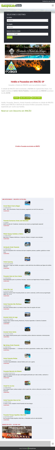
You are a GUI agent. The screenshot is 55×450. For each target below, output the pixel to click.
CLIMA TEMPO (36, 98)
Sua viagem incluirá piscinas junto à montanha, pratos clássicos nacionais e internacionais (26, 335)
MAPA (16, 98)
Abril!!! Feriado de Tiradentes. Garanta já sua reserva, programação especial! (23, 224)
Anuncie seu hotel (7, 424)
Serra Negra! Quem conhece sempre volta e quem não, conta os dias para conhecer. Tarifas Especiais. (27, 390)
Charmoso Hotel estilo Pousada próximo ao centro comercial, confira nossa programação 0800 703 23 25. (26, 293)
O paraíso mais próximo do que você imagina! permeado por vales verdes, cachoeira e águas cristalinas (25, 375)
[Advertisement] (27, 129)
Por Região (10, 24)
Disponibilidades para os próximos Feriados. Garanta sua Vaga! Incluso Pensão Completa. (26, 279)
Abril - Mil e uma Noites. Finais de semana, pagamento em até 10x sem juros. (23, 209)
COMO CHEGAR (25, 98)
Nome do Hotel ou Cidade (13, 31)
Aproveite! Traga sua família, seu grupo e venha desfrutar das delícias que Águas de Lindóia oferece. (27, 266)
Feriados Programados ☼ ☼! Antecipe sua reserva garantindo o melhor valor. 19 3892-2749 (27, 348)
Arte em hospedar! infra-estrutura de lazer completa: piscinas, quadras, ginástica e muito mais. (26, 251)
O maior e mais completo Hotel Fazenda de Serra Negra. (18, 403)
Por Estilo (9, 17)
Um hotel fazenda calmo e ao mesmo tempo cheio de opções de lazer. (21, 307)
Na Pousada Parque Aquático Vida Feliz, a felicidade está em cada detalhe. (22, 418)
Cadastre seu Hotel (48, 1)
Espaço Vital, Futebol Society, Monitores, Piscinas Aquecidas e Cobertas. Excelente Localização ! (24, 321)
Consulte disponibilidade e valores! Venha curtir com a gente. (19, 361)
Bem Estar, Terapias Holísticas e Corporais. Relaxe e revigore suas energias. (23, 237)
